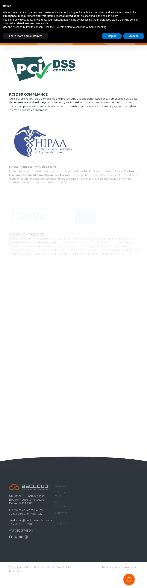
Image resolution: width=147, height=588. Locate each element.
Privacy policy (111, 567)
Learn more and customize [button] (25, 36)
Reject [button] (112, 36)
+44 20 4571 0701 (20, 524)
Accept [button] (133, 36)
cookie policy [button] (110, 15)
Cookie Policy (129, 567)
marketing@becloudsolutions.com (31, 520)
